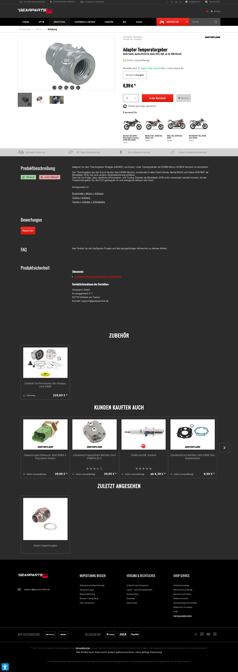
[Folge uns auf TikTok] (168, 2)
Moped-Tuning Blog (89, 598)
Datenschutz (133, 594)
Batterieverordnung (182, 590)
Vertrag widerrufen (182, 616)
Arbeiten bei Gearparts (138, 585)
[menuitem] (32, 2)
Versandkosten (82, 648)
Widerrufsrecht (180, 598)
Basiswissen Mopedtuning (92, 585)
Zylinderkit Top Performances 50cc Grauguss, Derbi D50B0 (45, 385)
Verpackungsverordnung (185, 603)
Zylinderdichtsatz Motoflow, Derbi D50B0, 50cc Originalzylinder (192, 457)
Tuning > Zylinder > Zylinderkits (88, 202)
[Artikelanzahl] (131, 98)
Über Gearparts (87, 603)
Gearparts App (87, 590)
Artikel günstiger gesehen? (140, 106)
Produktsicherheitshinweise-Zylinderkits (97, 276)
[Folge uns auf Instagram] (180, 2)
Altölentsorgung (181, 585)
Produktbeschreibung (38, 168)
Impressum (132, 603)
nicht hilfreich (50, 177)
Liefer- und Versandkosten (139, 590)
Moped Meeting (87, 594)
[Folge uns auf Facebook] (172, 2)
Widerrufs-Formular (182, 607)
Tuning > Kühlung (81, 197)
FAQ (24, 249)
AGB (175, 611)
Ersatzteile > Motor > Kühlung (87, 193)
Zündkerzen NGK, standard (143, 455)
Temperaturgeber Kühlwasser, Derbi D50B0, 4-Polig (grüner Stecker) (45, 457)
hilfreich (28, 177)
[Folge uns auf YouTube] (176, 2)
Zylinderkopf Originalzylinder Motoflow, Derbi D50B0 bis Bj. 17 (94, 457)
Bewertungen (31, 219)
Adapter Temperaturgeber (45, 545)
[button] (5, 666)
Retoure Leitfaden (182, 594)
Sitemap (131, 598)
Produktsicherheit (35, 267)
